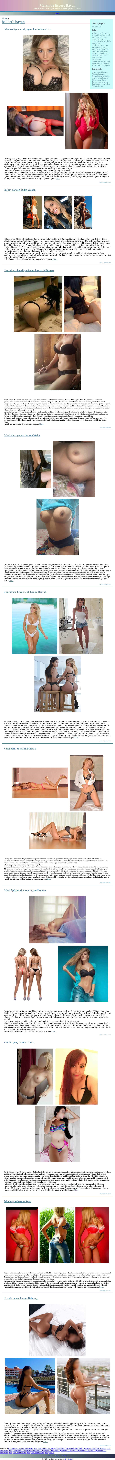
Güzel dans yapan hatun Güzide (22, 435)
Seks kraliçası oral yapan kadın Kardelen (27, 29)
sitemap (70, 1459)
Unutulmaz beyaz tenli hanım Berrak (25, 591)
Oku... (58, 179)
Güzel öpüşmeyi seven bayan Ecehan (25, 890)
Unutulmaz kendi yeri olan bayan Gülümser (29, 270)
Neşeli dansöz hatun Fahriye (20, 748)
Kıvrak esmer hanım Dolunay (21, 1298)
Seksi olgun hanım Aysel (17, 1201)
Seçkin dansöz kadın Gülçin (20, 189)
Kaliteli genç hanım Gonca (19, 1042)
